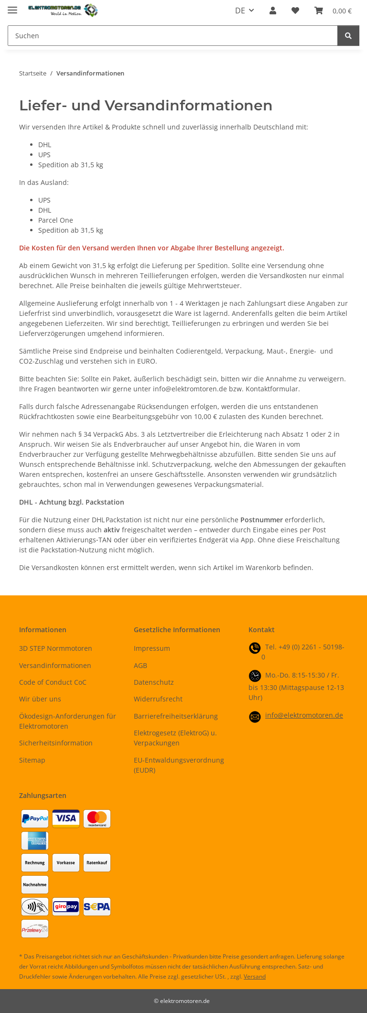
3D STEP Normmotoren (55, 648)
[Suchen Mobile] (173, 35)
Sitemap (32, 760)
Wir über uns (40, 698)
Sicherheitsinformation (56, 742)
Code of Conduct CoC (52, 682)
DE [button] (240, 10)
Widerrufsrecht (158, 698)
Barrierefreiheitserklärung (176, 716)
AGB (140, 665)
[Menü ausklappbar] (12, 6)
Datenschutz (154, 682)
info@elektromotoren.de (304, 715)
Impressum (152, 648)
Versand (255, 976)
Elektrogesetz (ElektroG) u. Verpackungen (175, 737)
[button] (273, 10)
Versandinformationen (55, 665)
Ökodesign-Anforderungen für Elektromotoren (67, 721)
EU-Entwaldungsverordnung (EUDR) (179, 765)
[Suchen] (348, 35)
